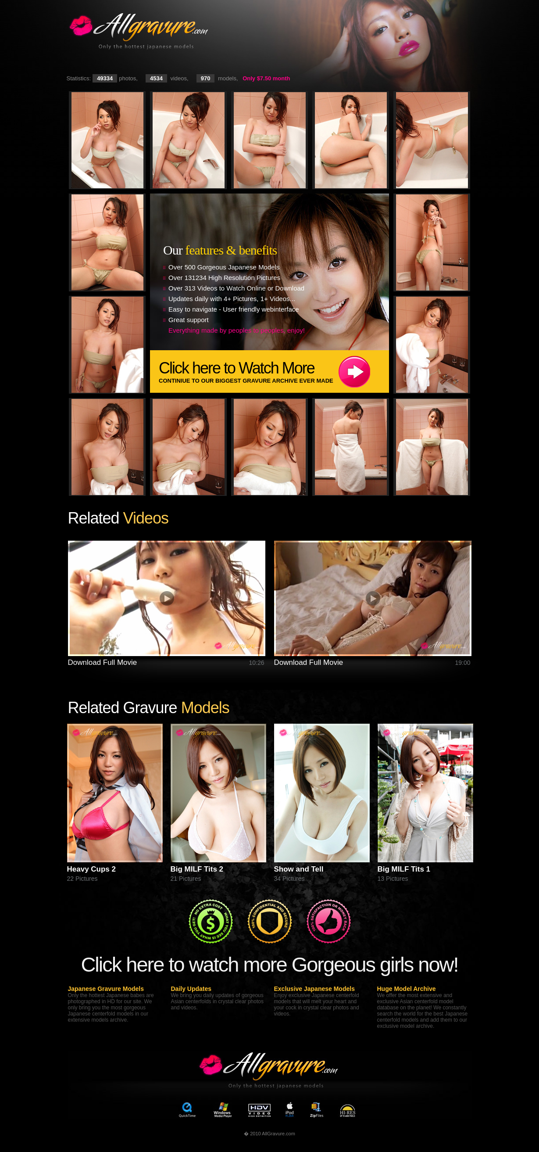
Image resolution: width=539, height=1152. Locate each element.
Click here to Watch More (274, 371)
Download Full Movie (102, 662)
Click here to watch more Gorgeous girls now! (269, 964)
